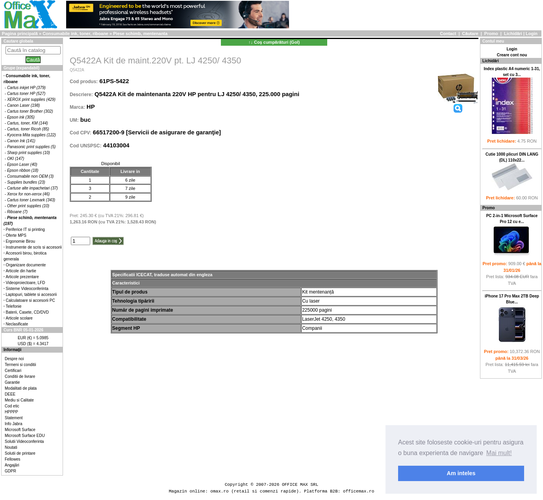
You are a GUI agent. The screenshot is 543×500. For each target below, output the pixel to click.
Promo (491, 33)
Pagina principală (20, 33)
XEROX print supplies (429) (31, 99)
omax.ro (219, 491)
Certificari (13, 370)
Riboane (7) (17, 212)
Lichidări (513, 33)
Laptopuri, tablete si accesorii (31, 294)
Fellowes (12, 459)
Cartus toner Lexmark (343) (31, 200)
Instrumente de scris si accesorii (34, 247)
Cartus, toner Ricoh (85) (28, 129)
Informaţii (13, 350)
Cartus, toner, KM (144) (27, 123)
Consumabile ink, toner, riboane (75, 33)
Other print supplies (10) (28, 206)
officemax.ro (358, 491)
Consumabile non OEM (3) (30, 176)
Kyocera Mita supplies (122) (31, 135)
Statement (14, 418)
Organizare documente (26, 265)
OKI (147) (15, 158)
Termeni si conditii (20, 364)
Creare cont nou (512, 55)
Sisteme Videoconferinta (27, 288)
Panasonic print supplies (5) (31, 147)
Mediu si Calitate (19, 400)
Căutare (470, 33)
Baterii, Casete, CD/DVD (27, 312)
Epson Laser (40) (22, 164)
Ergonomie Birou (20, 241)
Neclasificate (17, 324)
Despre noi (14, 359)
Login (531, 33)
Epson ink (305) (21, 117)
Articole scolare (19, 318)
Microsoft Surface (20, 430)
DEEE (10, 394)
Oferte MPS (16, 235)
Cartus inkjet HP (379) (26, 88)
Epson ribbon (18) (23, 170)
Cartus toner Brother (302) (30, 111)
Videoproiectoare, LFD (25, 283)
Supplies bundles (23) (26, 182)
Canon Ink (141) (21, 141)
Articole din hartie (21, 271)
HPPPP (11, 412)
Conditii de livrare (20, 376)
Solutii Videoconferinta (24, 441)
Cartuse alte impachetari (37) (32, 188)
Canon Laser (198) (23, 105)
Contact (448, 33)
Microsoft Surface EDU (25, 435)
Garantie (12, 382)
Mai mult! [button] (499, 453)
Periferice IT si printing (25, 229)
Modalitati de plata (21, 388)
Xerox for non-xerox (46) (28, 194)
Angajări (12, 465)
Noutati (11, 447)
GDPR (10, 471)
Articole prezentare (22, 277)
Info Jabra (13, 424)
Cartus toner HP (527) (26, 93)
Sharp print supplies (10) (28, 153)
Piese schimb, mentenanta (140, 33)
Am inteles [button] (461, 473)
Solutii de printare (20, 453)
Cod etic (12, 406)
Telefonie (14, 306)
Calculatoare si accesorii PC (30, 300)
